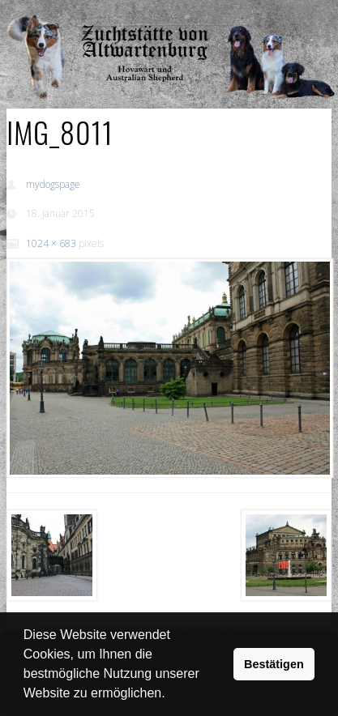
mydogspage (53, 184)
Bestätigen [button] (274, 664)
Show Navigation (275, 16)
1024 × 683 (51, 243)
